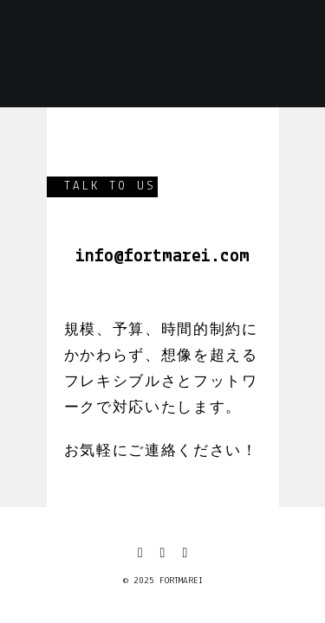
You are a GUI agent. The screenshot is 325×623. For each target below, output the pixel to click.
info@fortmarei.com (162, 257)
